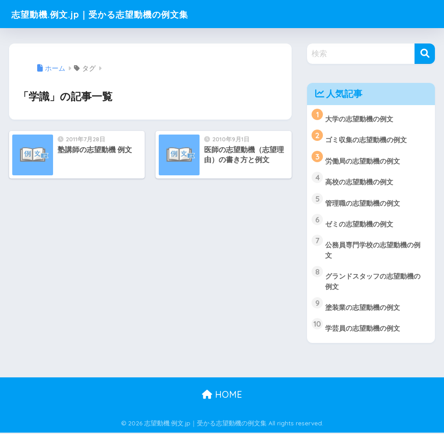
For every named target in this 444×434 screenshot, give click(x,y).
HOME (222, 395)
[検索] (425, 53)
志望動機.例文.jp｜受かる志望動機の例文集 (117, 13)
